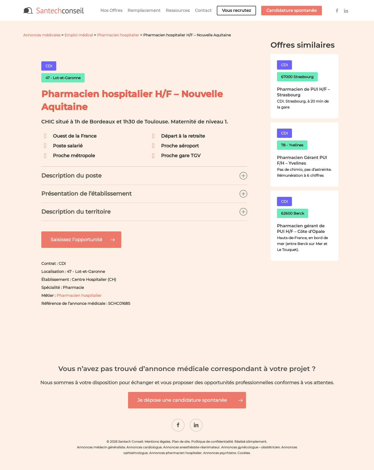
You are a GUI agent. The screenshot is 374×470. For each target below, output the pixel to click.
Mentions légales (157, 438)
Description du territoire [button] (144, 212)
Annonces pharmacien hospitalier (175, 449)
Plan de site (181, 438)
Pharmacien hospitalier (118, 35)
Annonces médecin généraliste (101, 443)
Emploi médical (79, 35)
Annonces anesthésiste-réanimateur (191, 443)
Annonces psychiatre (219, 449)
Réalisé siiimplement (250, 438)
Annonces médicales (41, 35)
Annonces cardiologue (144, 443)
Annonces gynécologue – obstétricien (250, 443)
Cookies (243, 449)
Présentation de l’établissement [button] (144, 194)
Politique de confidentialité (212, 438)
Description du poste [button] (144, 176)
